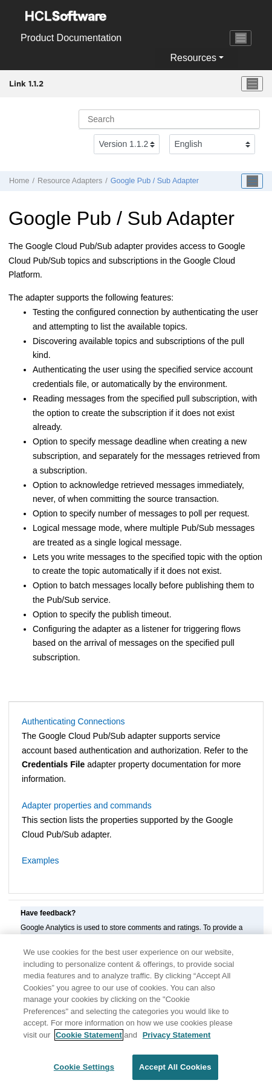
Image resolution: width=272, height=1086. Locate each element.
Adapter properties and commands (87, 805)
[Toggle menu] (252, 84)
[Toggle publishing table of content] (252, 181)
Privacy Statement (177, 1039)
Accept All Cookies (175, 1072)
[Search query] (169, 119)
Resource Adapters (69, 181)
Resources (193, 58)
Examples (40, 860)
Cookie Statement (89, 1039)
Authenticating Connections (73, 721)
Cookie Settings (84, 1072)
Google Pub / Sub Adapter (155, 181)
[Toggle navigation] (240, 38)
